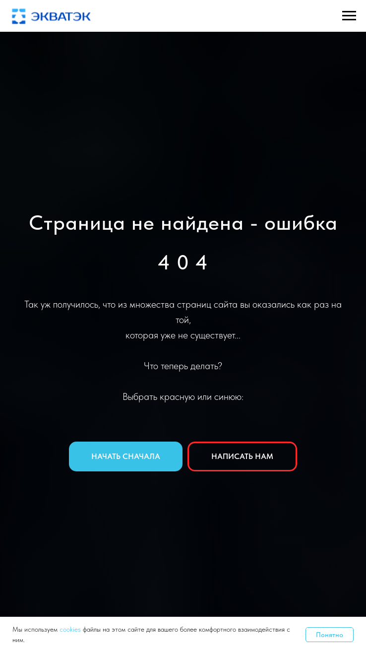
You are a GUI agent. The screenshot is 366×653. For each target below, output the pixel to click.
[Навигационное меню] (349, 16)
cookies (71, 629)
